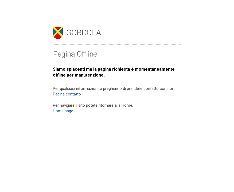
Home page (63, 111)
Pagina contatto (67, 94)
